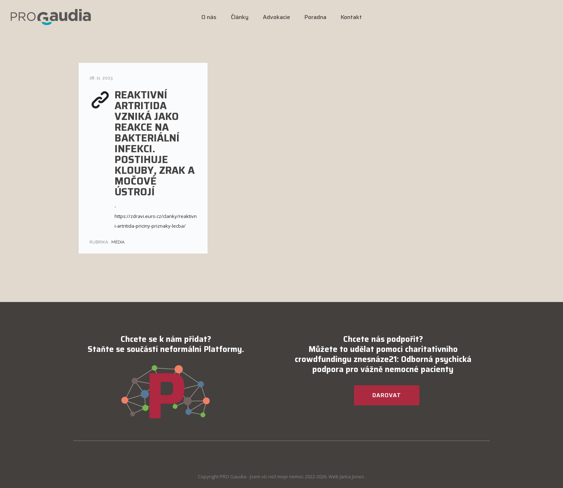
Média (117, 242)
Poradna (315, 17)
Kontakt (351, 17)
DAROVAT (386, 395)
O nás (209, 17)
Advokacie (276, 17)
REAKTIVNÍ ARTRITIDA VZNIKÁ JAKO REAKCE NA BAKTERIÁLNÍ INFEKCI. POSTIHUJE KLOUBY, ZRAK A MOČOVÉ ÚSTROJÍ (155, 143)
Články (239, 17)
